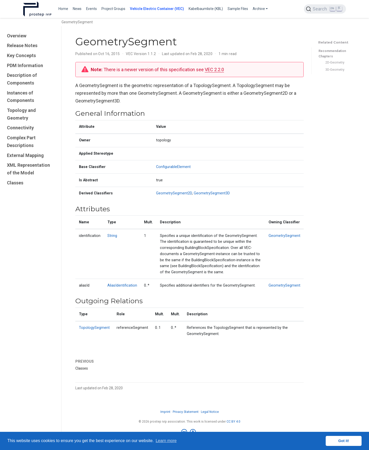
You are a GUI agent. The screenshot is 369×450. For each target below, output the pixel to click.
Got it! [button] (343, 441)
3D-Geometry (334, 69)
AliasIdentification (122, 285)
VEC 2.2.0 (214, 69)
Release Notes (22, 45)
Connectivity (20, 127)
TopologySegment (94, 328)
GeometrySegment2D (174, 193)
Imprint (165, 412)
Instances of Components (20, 96)
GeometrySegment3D (212, 193)
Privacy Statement (186, 412)
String (112, 236)
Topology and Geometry (21, 114)
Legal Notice (210, 412)
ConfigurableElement (173, 167)
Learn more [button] (166, 440)
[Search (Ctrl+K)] (325, 9)
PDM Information (25, 65)
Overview (16, 35)
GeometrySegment (284, 236)
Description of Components (22, 79)
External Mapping (25, 155)
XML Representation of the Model (28, 168)
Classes (15, 182)
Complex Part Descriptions (21, 141)
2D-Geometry (334, 62)
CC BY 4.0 (233, 421)
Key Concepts (21, 55)
